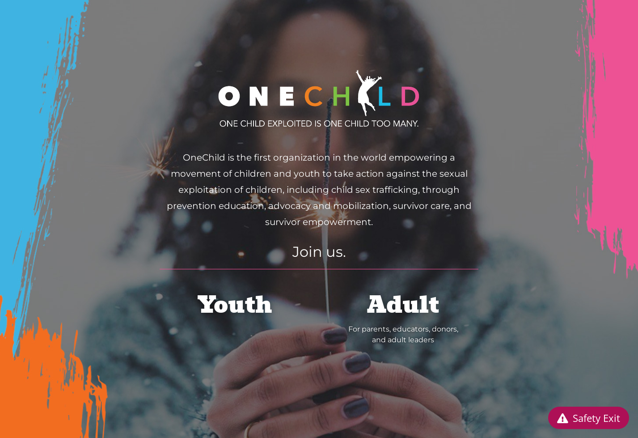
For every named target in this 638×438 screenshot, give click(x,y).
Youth (235, 305)
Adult (403, 305)
